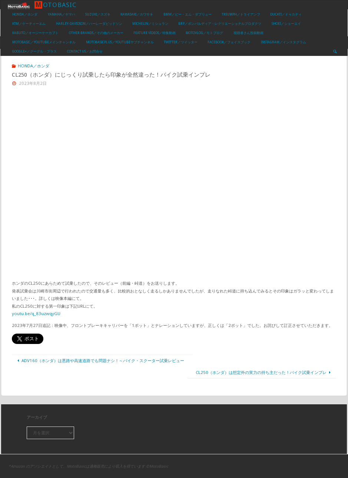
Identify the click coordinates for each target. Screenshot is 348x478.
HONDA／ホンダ (33, 65)
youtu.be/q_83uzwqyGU (36, 313)
